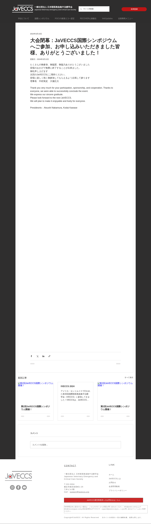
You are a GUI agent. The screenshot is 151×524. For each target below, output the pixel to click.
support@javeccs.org (79, 492)
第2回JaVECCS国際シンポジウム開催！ (35, 408)
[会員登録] (134, 9)
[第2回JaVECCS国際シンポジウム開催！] (35, 392)
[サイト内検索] (93, 9)
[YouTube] (24, 487)
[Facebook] (18, 487)
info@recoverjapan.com (72, 509)
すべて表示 (129, 377)
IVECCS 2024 (67, 386)
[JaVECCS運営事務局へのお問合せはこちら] (103, 500)
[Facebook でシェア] (31, 356)
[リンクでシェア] (49, 356)
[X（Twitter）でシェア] (37, 356)
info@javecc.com (130, 507)
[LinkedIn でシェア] (43, 356)
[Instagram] (12, 487)
